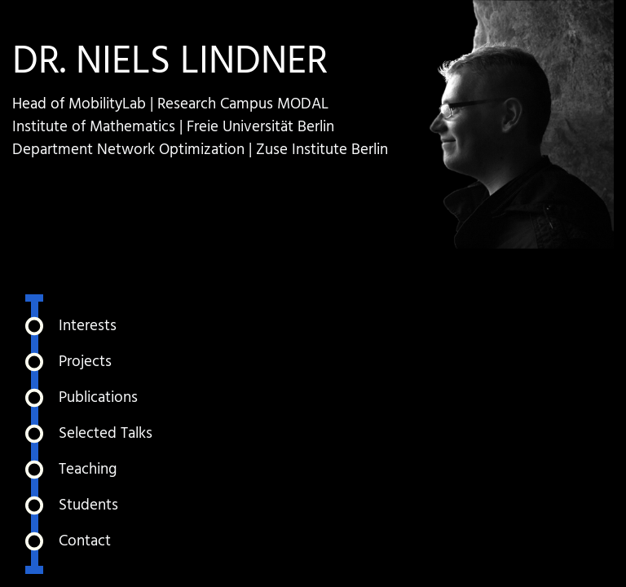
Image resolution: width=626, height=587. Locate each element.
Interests (88, 326)
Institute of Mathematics (93, 127)
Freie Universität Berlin (260, 127)
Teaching (88, 469)
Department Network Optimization (128, 150)
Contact (85, 541)
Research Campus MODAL (242, 104)
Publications (98, 397)
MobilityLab (107, 104)
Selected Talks (105, 433)
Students (88, 505)
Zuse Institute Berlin (322, 150)
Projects (85, 362)
